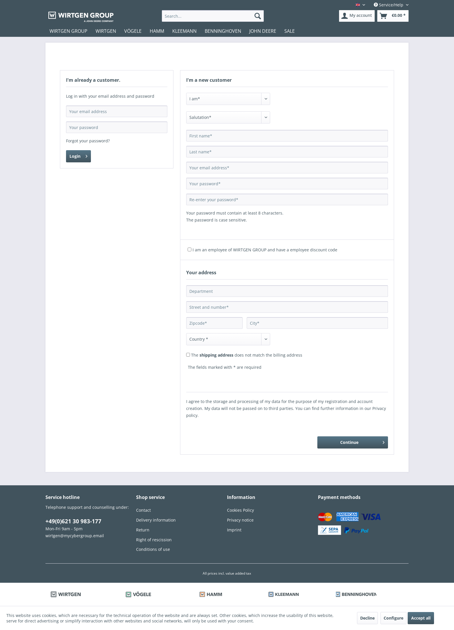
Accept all (421, 618)
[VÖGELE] (133, 31)
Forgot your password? (88, 141)
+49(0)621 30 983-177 (73, 521)
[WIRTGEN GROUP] (68, 31)
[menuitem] (212, 16)
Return (142, 530)
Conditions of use (153, 549)
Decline (367, 618)
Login (78, 155)
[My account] (357, 16)
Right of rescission (154, 539)
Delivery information (156, 520)
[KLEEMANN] (184, 31)
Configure (393, 618)
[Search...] (212, 16)
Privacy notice (240, 520)
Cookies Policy (240, 510)
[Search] (258, 16)
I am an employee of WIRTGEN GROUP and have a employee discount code (265, 250)
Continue (362, 441)
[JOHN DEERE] (262, 31)
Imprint (234, 530)
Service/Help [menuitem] (389, 5)
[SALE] (289, 31)
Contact (143, 510)
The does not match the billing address (246, 355)
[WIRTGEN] (105, 31)
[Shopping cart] (393, 16)
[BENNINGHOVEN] (223, 31)
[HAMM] (157, 31)
